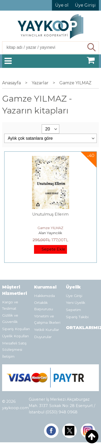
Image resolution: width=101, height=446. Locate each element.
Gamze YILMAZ (50, 228)
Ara (92, 47)
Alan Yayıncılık (50, 233)
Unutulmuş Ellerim (50, 214)
